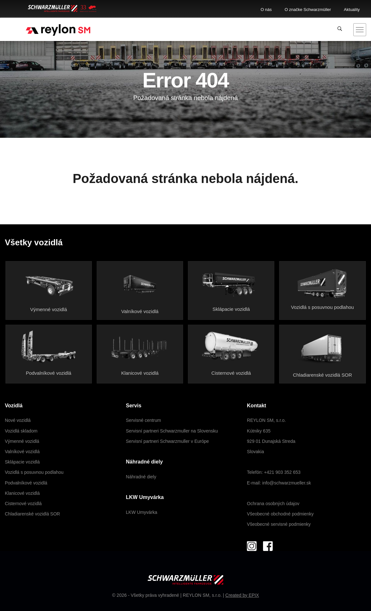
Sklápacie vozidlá (231, 309)
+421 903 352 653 (282, 472)
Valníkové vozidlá (140, 311)
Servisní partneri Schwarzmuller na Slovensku (172, 430)
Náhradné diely (141, 476)
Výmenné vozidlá (48, 309)
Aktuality (352, 9)
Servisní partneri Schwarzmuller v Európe (167, 441)
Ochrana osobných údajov (273, 503)
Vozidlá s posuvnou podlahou (322, 307)
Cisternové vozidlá (231, 373)
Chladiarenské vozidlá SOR (322, 375)
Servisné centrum (143, 420)
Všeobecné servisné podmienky (279, 524)
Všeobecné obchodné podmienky (280, 513)
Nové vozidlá (18, 420)
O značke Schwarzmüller (308, 9)
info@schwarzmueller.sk (286, 482)
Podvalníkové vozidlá (48, 373)
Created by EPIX (242, 595)
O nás (266, 9)
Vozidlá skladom (21, 430)
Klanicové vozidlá (140, 373)
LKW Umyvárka (141, 512)
